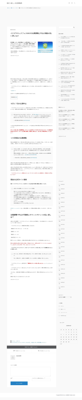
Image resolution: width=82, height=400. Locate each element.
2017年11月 (63, 215)
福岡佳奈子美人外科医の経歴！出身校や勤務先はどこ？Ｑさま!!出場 (68, 91)
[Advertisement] (41, 17)
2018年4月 (63, 193)
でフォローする (20, 351)
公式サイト (13, 90)
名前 (11, 380)
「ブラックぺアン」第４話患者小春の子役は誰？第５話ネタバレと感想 (68, 86)
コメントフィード (64, 312)
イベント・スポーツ (16, 341)
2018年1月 (63, 206)
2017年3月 (63, 251)
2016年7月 (63, 286)
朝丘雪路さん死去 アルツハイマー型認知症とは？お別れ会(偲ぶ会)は (67, 68)
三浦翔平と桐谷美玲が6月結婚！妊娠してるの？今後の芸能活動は (68, 82)
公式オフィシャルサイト (16, 208)
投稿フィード (63, 309)
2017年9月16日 (27, 120)
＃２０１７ (44, 342)
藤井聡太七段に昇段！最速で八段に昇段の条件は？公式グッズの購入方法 (68, 73)
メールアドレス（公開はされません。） (38, 380)
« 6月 (61, 343)
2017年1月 (63, 260)
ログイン (62, 306)
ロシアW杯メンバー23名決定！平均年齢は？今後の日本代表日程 (68, 55)
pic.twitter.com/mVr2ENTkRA (31, 154)
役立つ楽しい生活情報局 (14, 3)
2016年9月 (63, 277)
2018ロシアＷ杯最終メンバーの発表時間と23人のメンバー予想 (67, 60)
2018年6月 (63, 184)
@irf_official (36, 114)
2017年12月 (63, 211)
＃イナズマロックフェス (17, 342)
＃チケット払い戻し (26, 342)
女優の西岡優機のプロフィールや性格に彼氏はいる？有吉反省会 (68, 95)
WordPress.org (63, 315)
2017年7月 (63, 233)
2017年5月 (63, 242)
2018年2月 (63, 202)
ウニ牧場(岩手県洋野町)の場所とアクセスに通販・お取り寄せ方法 (68, 46)
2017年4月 (63, 246)
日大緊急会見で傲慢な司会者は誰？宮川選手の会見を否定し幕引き (68, 64)
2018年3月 (63, 197)
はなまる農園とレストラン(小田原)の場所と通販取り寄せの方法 (68, 37)
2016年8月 (63, 282)
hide (16, 97)
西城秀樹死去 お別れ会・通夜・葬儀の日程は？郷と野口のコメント (67, 77)
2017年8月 (63, 228)
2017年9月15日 (34, 157)
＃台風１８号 (33, 342)
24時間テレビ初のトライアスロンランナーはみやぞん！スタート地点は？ (68, 51)
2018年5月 (63, 188)
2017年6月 (63, 237)
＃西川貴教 (39, 342)
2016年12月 (63, 264)
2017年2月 (63, 255)
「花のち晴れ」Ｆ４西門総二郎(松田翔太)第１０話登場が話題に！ (68, 42)
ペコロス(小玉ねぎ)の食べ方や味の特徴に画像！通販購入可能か (68, 100)
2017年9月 (63, 224)
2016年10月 (63, 273)
